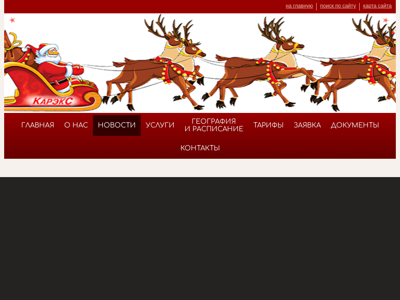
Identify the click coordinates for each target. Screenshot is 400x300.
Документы (355, 125)
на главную (299, 6)
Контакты (200, 148)
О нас (76, 125)
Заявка (307, 125)
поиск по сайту (338, 6)
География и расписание (214, 125)
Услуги (160, 125)
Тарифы (268, 125)
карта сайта (377, 6)
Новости (117, 125)
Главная (37, 125)
